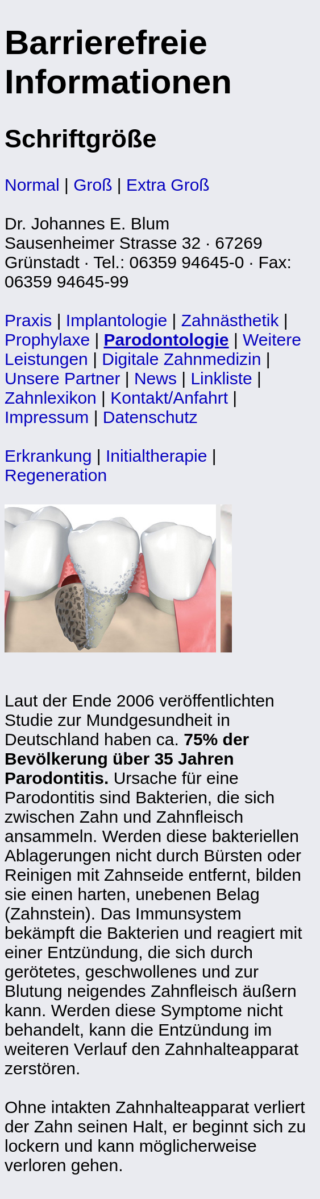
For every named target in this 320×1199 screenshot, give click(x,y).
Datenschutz (150, 417)
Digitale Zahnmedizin (181, 359)
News (155, 378)
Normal (32, 184)
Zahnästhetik (230, 320)
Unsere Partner (62, 378)
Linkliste (221, 378)
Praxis (28, 320)
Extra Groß (168, 184)
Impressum (47, 417)
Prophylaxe (47, 339)
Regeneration (56, 475)
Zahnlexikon (51, 397)
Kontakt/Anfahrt (169, 397)
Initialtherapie (156, 455)
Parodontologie (166, 339)
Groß (92, 184)
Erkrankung (48, 455)
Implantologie (116, 320)
